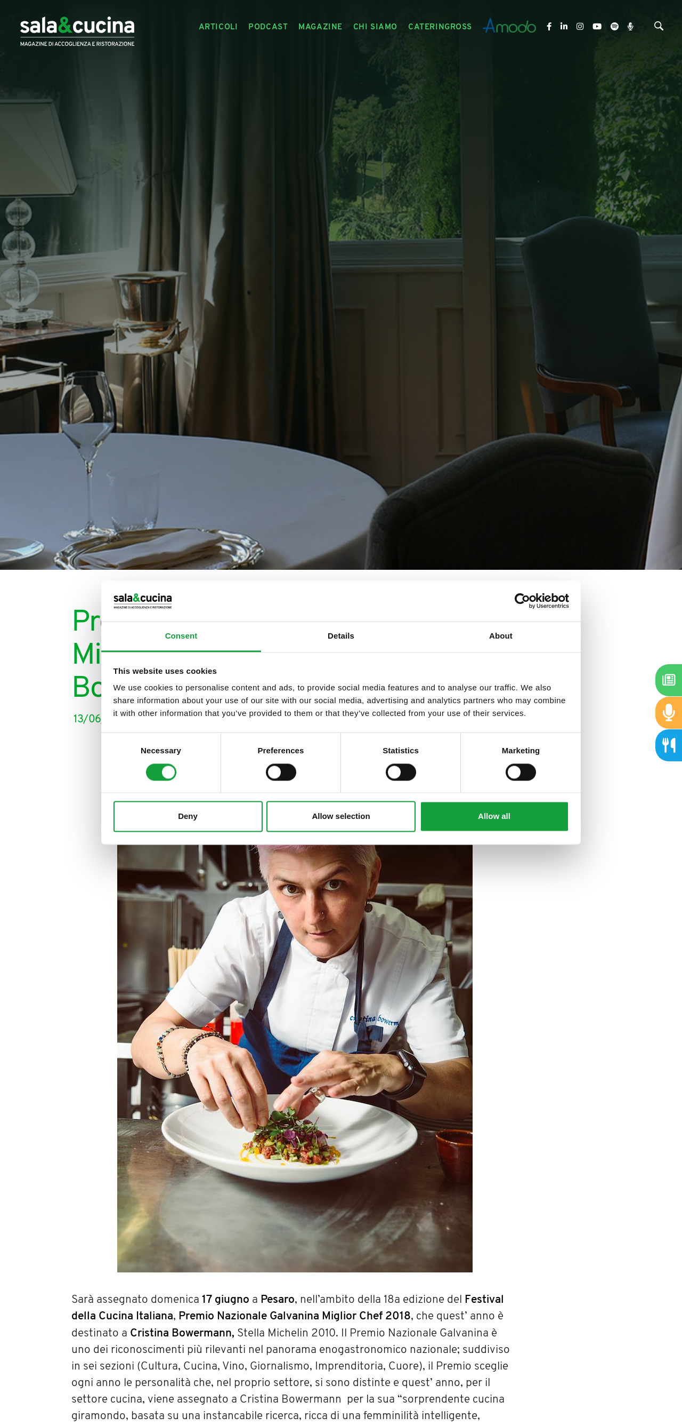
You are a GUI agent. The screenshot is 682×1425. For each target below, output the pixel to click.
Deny (188, 816)
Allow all (494, 816)
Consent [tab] (181, 636)
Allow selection (341, 816)
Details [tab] (341, 636)
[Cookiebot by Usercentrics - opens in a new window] (522, 601)
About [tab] (501, 636)
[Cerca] (658, 29)
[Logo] (77, 27)
